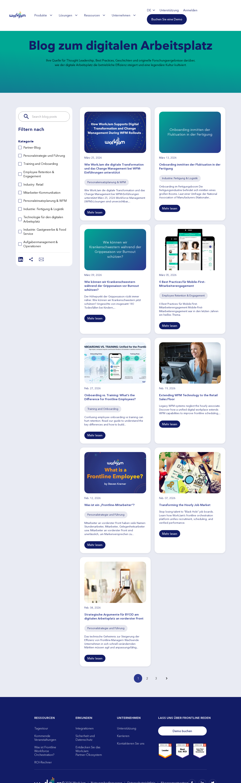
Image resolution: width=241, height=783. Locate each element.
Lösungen (68, 15)
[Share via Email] (41, 259)
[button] (167, 19)
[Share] (31, 259)
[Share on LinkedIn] (20, 259)
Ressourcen (94, 15)
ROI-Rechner (43, 762)
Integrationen (85, 728)
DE (151, 10)
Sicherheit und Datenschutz (85, 738)
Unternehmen (124, 15)
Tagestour (41, 728)
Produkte (43, 15)
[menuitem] (43, 15)
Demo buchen (182, 731)
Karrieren (123, 736)
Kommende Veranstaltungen (45, 738)
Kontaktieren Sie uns (130, 743)
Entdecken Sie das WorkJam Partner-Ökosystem (89, 751)
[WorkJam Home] (17, 15)
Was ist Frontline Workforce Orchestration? (45, 751)
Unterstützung (126, 728)
